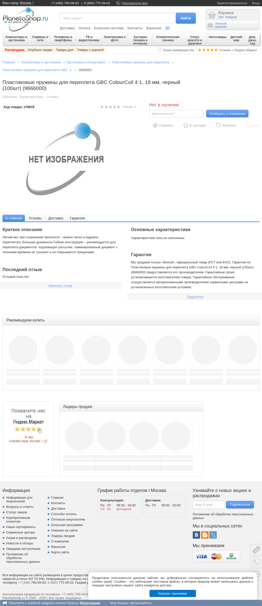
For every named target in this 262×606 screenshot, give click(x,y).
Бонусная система (109, 28)
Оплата (84, 28)
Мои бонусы (119, 603)
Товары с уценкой (90, 50)
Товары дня (64, 50)
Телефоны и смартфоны (63, 38)
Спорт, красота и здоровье (195, 40)
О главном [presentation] (13, 218)
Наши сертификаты (21, 527)
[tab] (13, 218)
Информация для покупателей (19, 499)
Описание (9, 97)
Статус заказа (16, 512)
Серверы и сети (40, 38)
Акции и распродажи (21, 538)
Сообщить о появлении (227, 114)
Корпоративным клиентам (18, 519)
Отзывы (53, 97)
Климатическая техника (167, 38)
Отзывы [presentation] (35, 218)
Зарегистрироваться (232, 3)
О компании (60, 541)
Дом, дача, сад (252, 40)
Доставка (67, 28)
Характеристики (31, 97)
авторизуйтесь (141, 603)
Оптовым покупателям (68, 519)
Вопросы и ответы (19, 507)
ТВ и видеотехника (89, 38)
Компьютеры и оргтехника (17, 38)
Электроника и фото (115, 38)
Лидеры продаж (63, 536)
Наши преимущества (178, 50)
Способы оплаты (63, 514)
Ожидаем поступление (23, 549)
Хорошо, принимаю (172, 593)
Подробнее (195, 297)
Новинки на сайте (64, 530)
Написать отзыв (60, 285)
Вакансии (153, 28)
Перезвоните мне (135, 3)
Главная (8, 62)
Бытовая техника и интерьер (140, 40)
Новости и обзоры (19, 543)
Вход (256, 3)
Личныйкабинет (217, 25)
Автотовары (217, 37)
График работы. (87, 582)
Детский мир (236, 38)
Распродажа (15, 50)
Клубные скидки (40, 50)
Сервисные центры (20, 532)
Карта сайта (60, 552)
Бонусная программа (67, 525)
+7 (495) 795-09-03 (65, 3)
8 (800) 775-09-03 (97, 3)
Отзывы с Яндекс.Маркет (238, 50)
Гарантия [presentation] (77, 218)
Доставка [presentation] (55, 218)
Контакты (134, 28)
